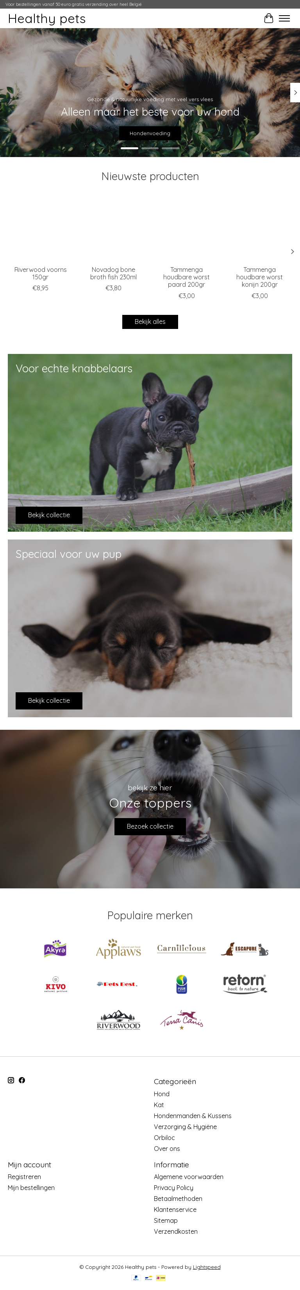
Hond (162, 1094)
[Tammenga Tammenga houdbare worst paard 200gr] (186, 228)
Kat (159, 1105)
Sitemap (166, 1220)
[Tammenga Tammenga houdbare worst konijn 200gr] (259, 228)
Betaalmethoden (178, 1198)
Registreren (24, 1177)
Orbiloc (164, 1138)
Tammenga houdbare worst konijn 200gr (259, 277)
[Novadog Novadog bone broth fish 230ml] (113, 228)
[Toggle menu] (284, 18)
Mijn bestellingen (31, 1188)
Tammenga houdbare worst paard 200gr (186, 277)
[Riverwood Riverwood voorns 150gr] (40, 228)
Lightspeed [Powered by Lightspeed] (207, 1267)
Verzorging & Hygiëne (185, 1127)
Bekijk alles (150, 321)
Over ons (167, 1148)
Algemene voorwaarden (188, 1177)
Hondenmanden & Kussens (193, 1116)
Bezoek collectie (150, 826)
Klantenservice (175, 1209)
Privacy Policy (173, 1188)
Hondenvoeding (150, 133)
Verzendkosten (176, 1231)
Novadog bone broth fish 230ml (113, 273)
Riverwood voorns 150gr (40, 273)
